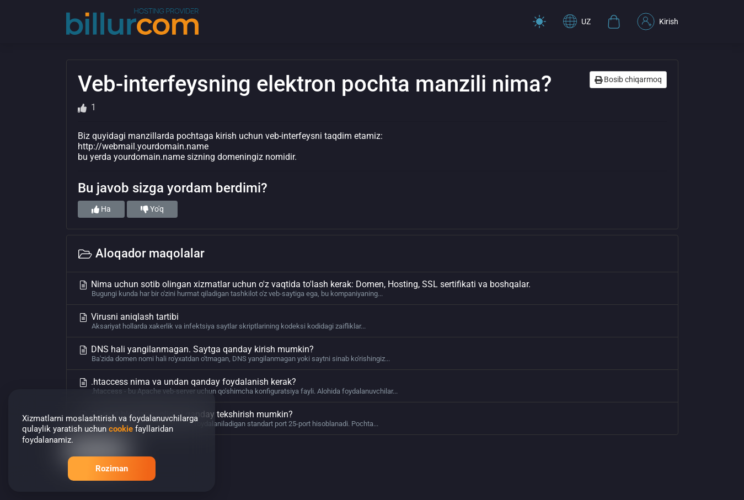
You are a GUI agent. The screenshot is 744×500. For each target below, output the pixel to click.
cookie (121, 429)
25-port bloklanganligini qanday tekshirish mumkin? (372, 418)
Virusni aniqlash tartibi (372, 320)
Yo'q (152, 209)
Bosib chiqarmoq (628, 79)
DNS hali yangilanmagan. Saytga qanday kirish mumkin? (372, 353)
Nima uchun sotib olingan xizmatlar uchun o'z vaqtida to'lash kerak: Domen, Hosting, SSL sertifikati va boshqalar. (372, 288)
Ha (101, 209)
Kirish (657, 21)
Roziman (111, 469)
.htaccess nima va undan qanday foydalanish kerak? (372, 386)
